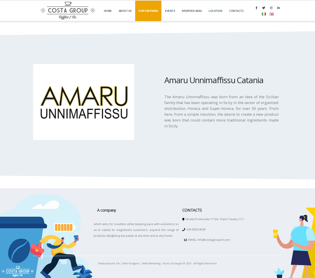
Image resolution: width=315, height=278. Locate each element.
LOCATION (215, 16)
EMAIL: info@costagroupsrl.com (208, 240)
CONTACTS (236, 16)
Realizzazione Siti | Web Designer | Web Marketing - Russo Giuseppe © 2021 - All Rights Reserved (157, 263)
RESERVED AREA (192, 16)
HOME (108, 16)
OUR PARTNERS (148, 16)
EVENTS (170, 16)
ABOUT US (125, 16)
